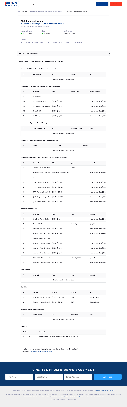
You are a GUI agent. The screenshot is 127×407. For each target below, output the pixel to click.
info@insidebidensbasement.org (41, 351)
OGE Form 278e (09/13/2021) (59, 42)
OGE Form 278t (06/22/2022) (33, 42)
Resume (79, 42)
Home (18, 11)
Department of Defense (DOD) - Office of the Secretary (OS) (46, 11)
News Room (116, 4)
